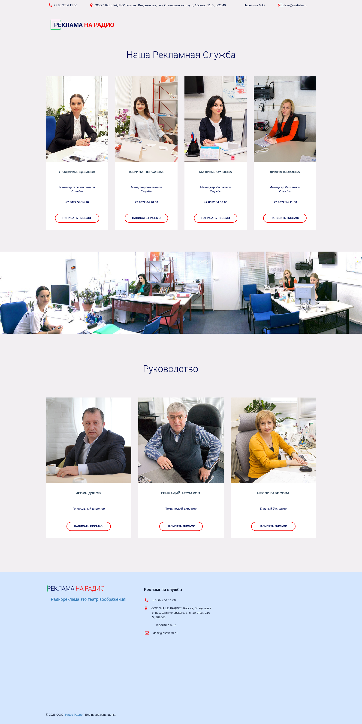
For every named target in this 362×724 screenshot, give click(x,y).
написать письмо (77, 218)
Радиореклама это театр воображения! (88, 599)
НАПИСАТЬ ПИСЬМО (285, 218)
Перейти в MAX (255, 5)
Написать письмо (146, 218)
